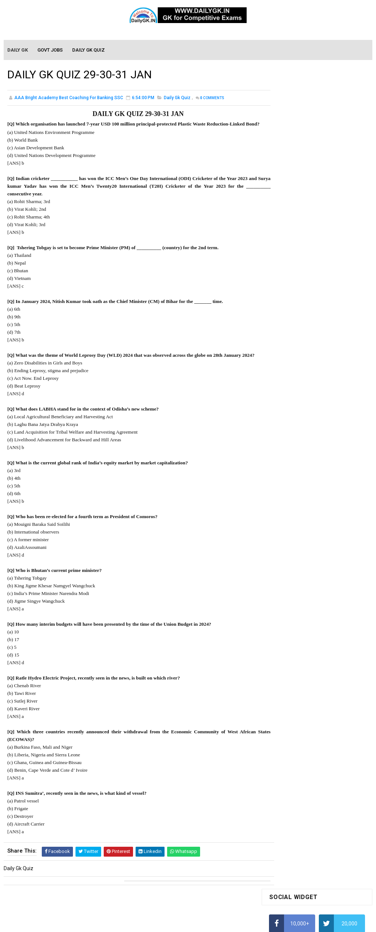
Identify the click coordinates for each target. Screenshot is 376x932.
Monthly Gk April (287, 592)
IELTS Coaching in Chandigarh (303, 364)
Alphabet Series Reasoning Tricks (307, 228)
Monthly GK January (292, 623)
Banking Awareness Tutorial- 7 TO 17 (312, 805)
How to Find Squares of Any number (310, 213)
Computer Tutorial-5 (292, 709)
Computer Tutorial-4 (292, 698)
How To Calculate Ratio (295, 242)
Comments (212, 99)
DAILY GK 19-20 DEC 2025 (333, 516)
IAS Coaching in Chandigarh (301, 357)
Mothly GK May (286, 581)
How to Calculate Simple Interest (306, 285)
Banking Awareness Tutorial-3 (304, 784)
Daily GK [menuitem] (18, 50)
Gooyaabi (237, 923)
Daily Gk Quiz (177, 98)
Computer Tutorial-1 (292, 667)
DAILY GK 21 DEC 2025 (329, 434)
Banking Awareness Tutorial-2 (304, 773)
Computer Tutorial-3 (292, 688)
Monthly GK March (290, 602)
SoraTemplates (172, 923)
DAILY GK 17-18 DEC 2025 (333, 487)
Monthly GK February (293, 613)
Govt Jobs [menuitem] (50, 50)
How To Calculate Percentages (304, 299)
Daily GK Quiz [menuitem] (89, 50)
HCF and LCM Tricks (291, 314)
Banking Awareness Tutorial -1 (304, 763)
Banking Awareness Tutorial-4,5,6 (308, 795)
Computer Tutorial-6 (292, 720)
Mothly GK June (287, 571)
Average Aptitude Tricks (297, 328)
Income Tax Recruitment (297, 342)
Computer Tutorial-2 (292, 678)
